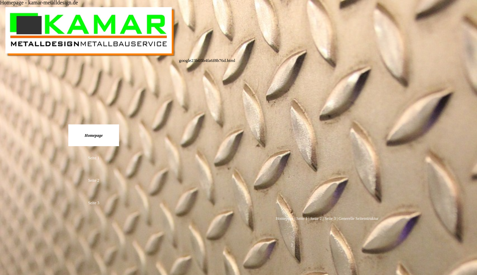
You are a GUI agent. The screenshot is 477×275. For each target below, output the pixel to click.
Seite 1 (302, 218)
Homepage (284, 218)
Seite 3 (330, 218)
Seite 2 (316, 218)
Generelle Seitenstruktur (359, 218)
